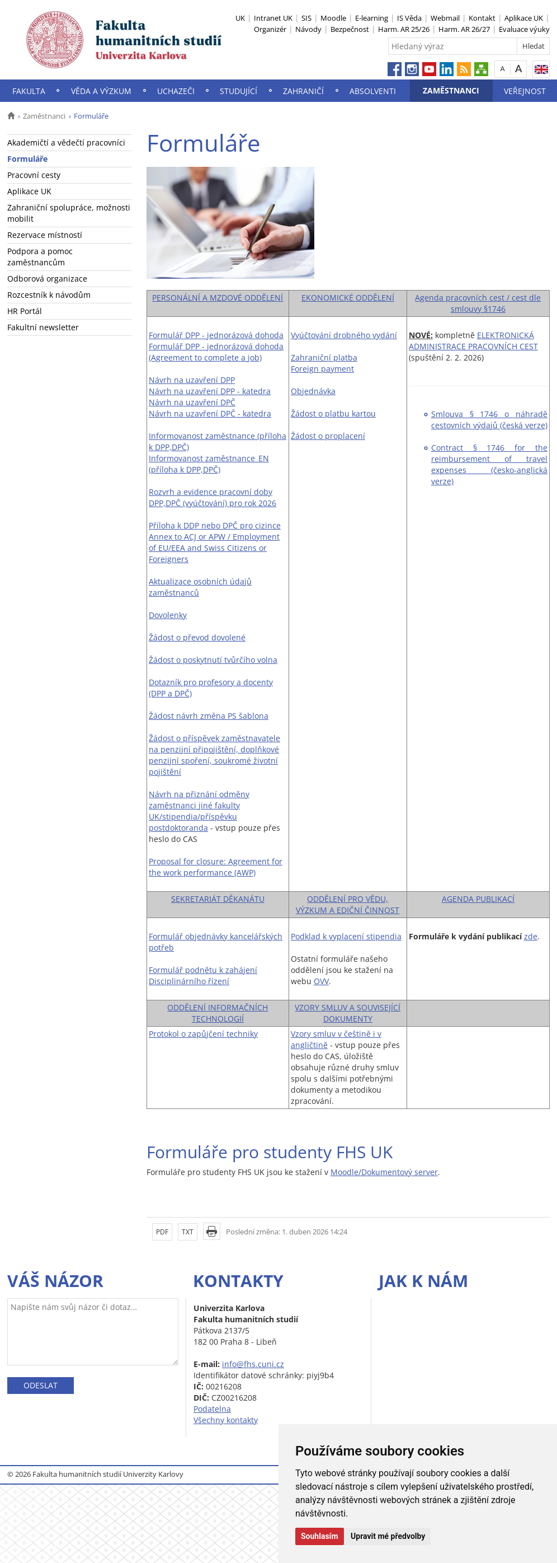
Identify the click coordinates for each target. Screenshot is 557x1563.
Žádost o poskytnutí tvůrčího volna (213, 659)
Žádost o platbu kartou (333, 413)
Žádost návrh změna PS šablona (208, 715)
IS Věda (409, 18)
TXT (187, 1232)
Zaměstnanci (451, 90)
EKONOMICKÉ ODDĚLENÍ (347, 297)
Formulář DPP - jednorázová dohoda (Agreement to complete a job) (216, 352)
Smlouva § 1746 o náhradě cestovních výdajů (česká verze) (489, 419)
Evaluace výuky (524, 29)
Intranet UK (273, 18)
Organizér (270, 29)
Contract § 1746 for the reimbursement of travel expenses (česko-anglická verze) (489, 464)
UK (240, 18)
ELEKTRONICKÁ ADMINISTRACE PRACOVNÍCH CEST (473, 341)
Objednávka (313, 391)
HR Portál (24, 311)
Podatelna (212, 1408)
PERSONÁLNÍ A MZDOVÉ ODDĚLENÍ (217, 297)
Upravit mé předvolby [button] (388, 1536)
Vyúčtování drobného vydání (344, 335)
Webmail (445, 18)
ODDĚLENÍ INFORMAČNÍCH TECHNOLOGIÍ (217, 1013)
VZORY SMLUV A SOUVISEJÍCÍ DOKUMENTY (347, 1013)
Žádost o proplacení (328, 435)
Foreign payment (322, 368)
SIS (306, 18)
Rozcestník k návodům (49, 294)
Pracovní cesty (33, 175)
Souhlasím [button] (319, 1536)
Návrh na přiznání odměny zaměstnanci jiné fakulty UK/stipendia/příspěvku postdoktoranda (199, 811)
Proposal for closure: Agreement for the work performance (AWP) (215, 867)
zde (530, 936)
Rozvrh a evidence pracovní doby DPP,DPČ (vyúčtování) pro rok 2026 (212, 497)
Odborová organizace (47, 278)
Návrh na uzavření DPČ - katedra (210, 413)
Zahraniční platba (324, 357)
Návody (308, 29)
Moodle (333, 18)
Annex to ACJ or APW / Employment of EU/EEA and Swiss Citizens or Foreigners (214, 547)
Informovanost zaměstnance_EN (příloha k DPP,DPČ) (209, 464)
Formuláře (27, 158)
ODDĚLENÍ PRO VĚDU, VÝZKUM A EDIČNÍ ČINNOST (347, 904)
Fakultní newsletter (43, 327)
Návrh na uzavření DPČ (192, 402)
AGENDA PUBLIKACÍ (478, 898)
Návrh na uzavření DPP (192, 380)
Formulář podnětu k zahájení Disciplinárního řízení (203, 975)
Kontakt (482, 18)
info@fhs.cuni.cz (253, 1364)
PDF (162, 1232)
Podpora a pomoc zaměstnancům (40, 257)
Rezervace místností (44, 235)
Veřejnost (525, 91)
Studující (238, 91)
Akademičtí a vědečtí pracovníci (66, 142)
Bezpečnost (350, 29)
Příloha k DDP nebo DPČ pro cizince (215, 525)
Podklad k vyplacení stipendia (346, 936)
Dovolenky (168, 615)
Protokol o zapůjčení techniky (203, 1033)
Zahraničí (303, 91)
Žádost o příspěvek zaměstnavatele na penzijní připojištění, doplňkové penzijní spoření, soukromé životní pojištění (214, 755)
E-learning (371, 18)
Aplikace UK (523, 18)
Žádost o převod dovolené (197, 637)
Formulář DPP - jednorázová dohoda (216, 335)
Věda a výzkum (101, 91)
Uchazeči (176, 91)
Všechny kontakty (225, 1420)
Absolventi (373, 91)
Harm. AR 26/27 (464, 29)
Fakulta (28, 91)
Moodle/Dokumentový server (384, 1172)
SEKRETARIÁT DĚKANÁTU (218, 898)
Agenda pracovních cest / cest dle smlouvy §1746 (478, 303)
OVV (321, 981)
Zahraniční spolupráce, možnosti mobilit (68, 213)
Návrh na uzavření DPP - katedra (210, 391)
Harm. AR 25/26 (403, 29)
